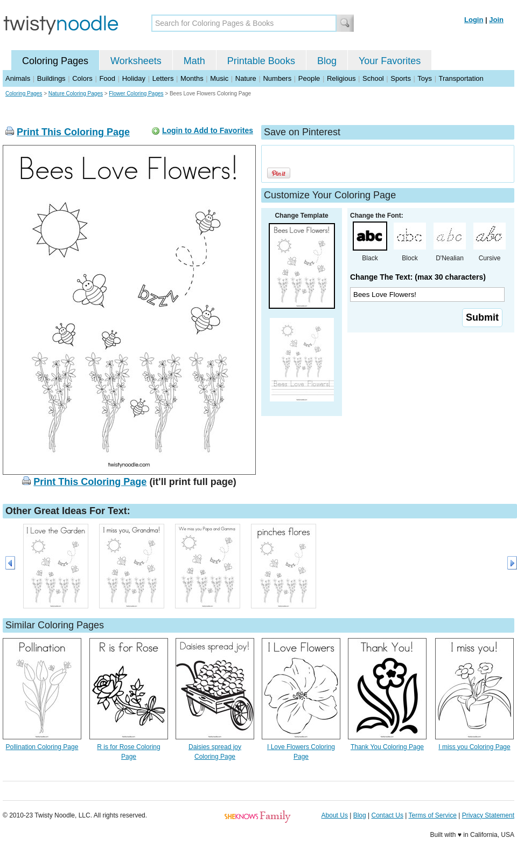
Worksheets (136, 61)
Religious (341, 78)
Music (219, 78)
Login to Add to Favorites (207, 130)
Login (473, 20)
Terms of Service (432, 815)
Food (107, 78)
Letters (163, 78)
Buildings (51, 78)
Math (194, 61)
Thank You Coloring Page (387, 747)
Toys (424, 78)
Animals (17, 78)
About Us (335, 815)
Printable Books (261, 61)
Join (496, 20)
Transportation (460, 78)
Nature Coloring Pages (75, 93)
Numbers (277, 78)
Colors (82, 78)
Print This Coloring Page (73, 132)
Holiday (133, 78)
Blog (327, 61)
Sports (400, 78)
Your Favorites (390, 61)
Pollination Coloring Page (42, 747)
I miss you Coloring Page (474, 747)
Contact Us (387, 815)
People (309, 78)
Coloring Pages (55, 61)
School (373, 78)
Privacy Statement (488, 815)
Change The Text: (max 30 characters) (418, 277)
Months (192, 78)
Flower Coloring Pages (136, 93)
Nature (245, 78)
